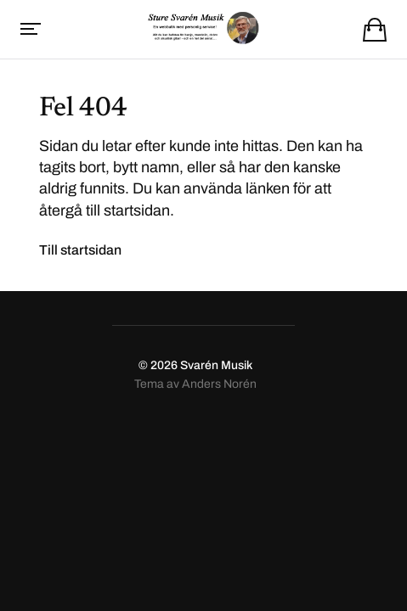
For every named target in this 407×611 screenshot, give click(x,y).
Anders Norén (219, 384)
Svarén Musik (216, 365)
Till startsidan (80, 250)
